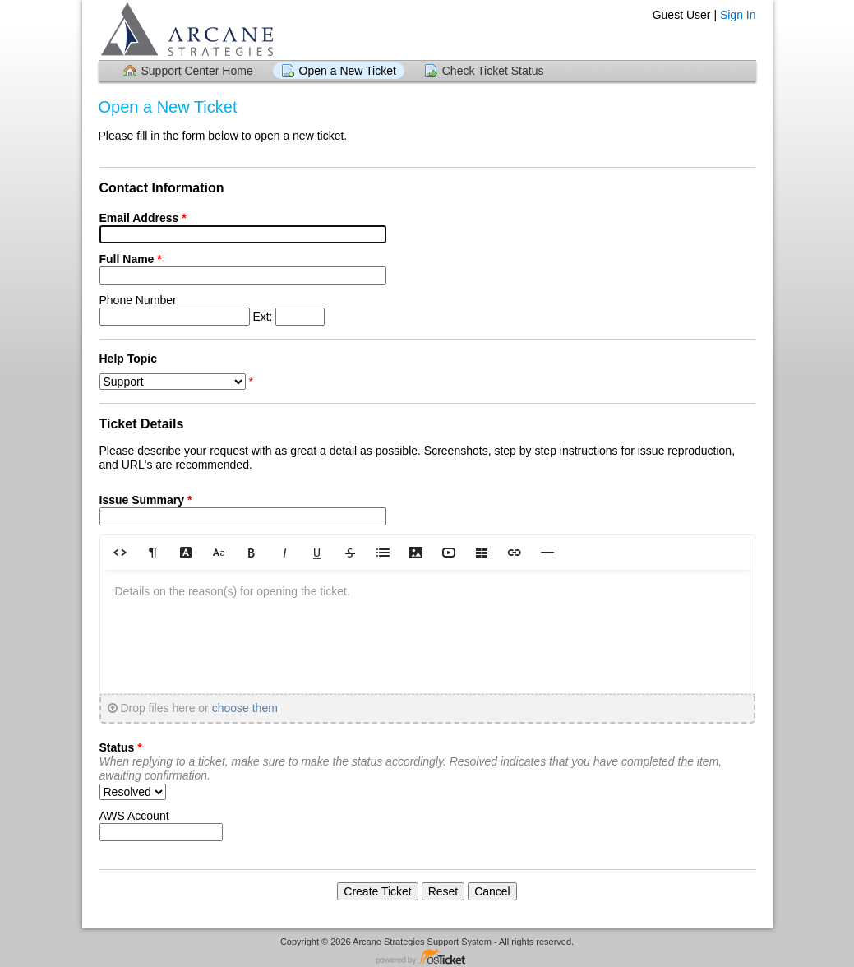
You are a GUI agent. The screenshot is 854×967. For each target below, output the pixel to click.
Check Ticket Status (493, 70)
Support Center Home (197, 70)
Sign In (738, 14)
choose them (245, 708)
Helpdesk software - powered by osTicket (427, 957)
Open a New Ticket (347, 70)
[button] (120, 552)
